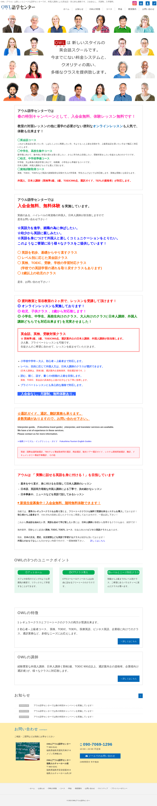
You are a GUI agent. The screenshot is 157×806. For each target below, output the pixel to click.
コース (109, 9)
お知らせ (79, 9)
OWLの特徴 (94, 9)
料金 (120, 9)
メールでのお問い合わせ (100, 756)
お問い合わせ (148, 9)
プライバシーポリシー (119, 788)
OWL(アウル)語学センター (81, 800)
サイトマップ (103, 788)
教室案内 (132, 9)
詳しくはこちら (97, 541)
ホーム (66, 9)
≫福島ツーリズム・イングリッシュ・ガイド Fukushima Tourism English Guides (54, 441)
